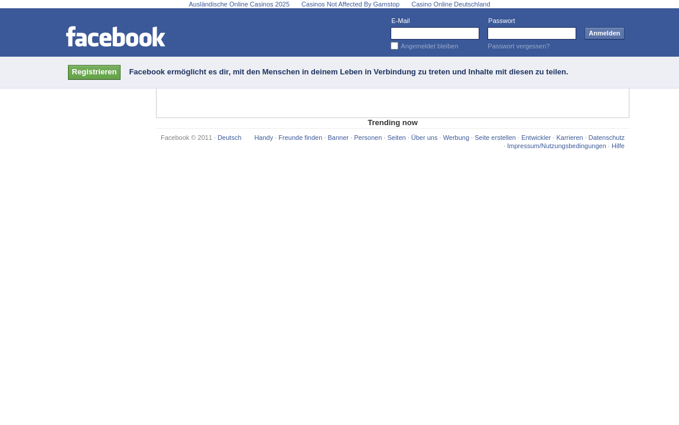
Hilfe (618, 145)
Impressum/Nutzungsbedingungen (556, 145)
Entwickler (536, 137)
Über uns (424, 137)
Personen (368, 137)
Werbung (456, 137)
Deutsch (229, 137)
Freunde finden (300, 137)
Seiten (396, 137)
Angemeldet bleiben (429, 46)
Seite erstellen (495, 137)
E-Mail (400, 20)
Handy (263, 137)
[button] (94, 72)
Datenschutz (607, 137)
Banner (338, 137)
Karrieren (569, 137)
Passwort (501, 20)
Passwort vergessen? (519, 46)
